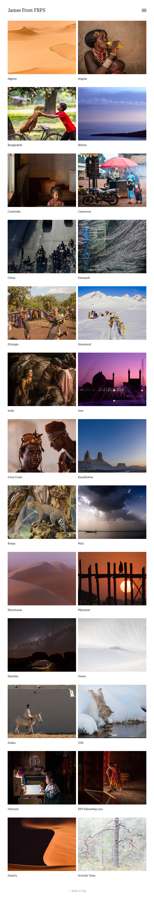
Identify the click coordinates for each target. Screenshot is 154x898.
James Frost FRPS (26, 10)
